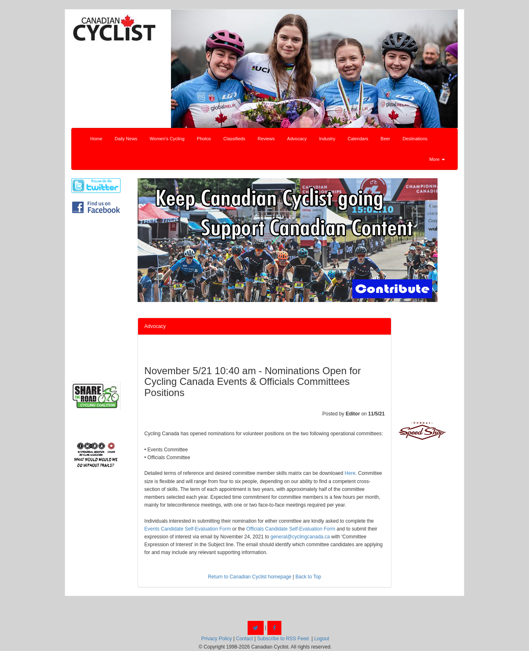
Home (96, 138)
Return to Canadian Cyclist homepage (249, 577)
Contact (244, 639)
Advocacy (297, 138)
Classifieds (234, 138)
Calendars (358, 138)
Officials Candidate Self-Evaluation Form (290, 529)
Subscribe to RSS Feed (283, 639)
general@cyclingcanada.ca (300, 537)
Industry (327, 138)
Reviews (266, 138)
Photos (204, 138)
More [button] (437, 159)
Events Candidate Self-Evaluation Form (187, 529)
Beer (385, 138)
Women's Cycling (167, 138)
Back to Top (308, 577)
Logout (321, 639)
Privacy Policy (216, 639)
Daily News (126, 138)
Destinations (415, 138)
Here (350, 473)
